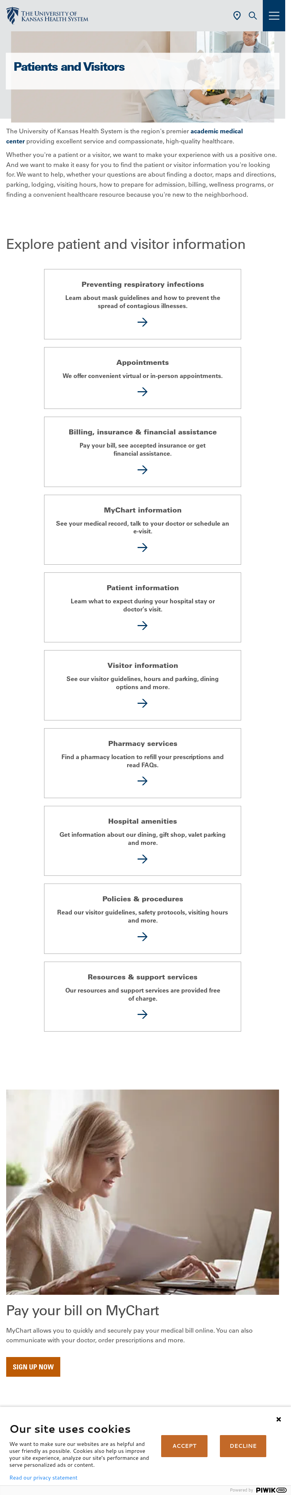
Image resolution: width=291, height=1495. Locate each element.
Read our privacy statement (43, 1478)
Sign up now (33, 1366)
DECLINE (243, 1446)
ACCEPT (184, 1446)
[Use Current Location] (237, 15)
